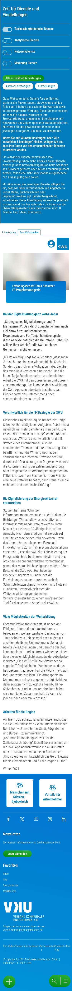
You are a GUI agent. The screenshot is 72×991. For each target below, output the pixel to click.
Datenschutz (21, 946)
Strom (6, 873)
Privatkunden (9, 232)
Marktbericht (9, 891)
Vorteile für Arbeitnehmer (54, 793)
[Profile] (51, 244)
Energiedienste (10, 885)
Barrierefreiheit (47, 946)
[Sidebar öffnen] (9, 982)
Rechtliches (9, 946)
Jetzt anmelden (17, 854)
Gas (5, 879)
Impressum (34, 946)
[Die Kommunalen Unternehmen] (24, 913)
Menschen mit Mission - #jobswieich (21, 793)
